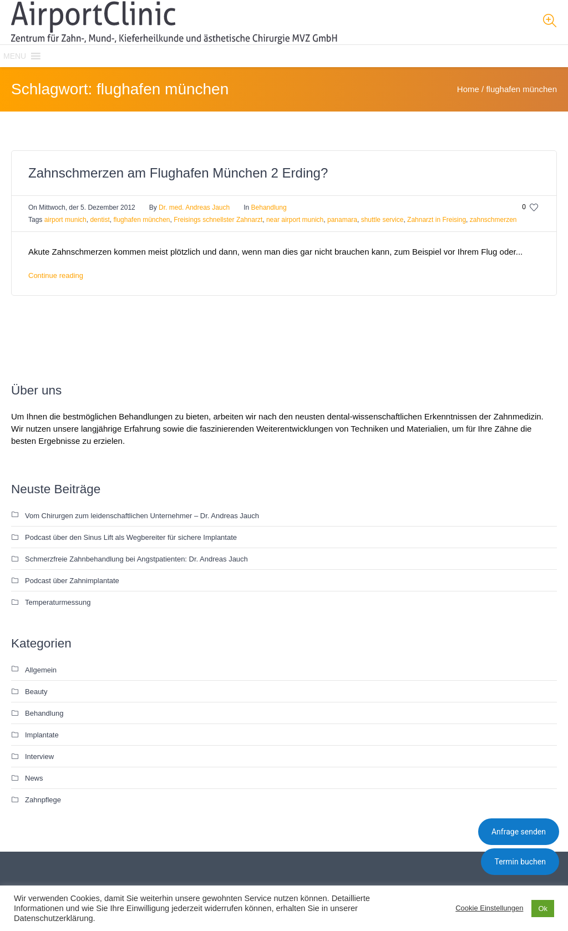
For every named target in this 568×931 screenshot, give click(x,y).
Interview (39, 756)
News (34, 778)
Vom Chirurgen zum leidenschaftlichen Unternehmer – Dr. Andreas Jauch (142, 516)
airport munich (65, 220)
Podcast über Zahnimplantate (72, 580)
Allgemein (41, 670)
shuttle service (382, 220)
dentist (99, 220)
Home (468, 89)
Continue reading (55, 275)
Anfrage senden (518, 831)
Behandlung (269, 207)
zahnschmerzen (493, 220)
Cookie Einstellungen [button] (489, 908)
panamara (342, 220)
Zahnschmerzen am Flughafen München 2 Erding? (178, 172)
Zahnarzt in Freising (436, 220)
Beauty (36, 691)
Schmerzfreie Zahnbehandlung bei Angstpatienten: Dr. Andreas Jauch (136, 559)
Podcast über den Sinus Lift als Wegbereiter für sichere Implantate (131, 537)
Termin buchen (520, 861)
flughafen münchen (141, 220)
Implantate (42, 735)
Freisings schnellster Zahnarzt (218, 220)
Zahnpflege (43, 800)
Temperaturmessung (58, 602)
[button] (14, 56)
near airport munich (294, 220)
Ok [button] (542, 908)
